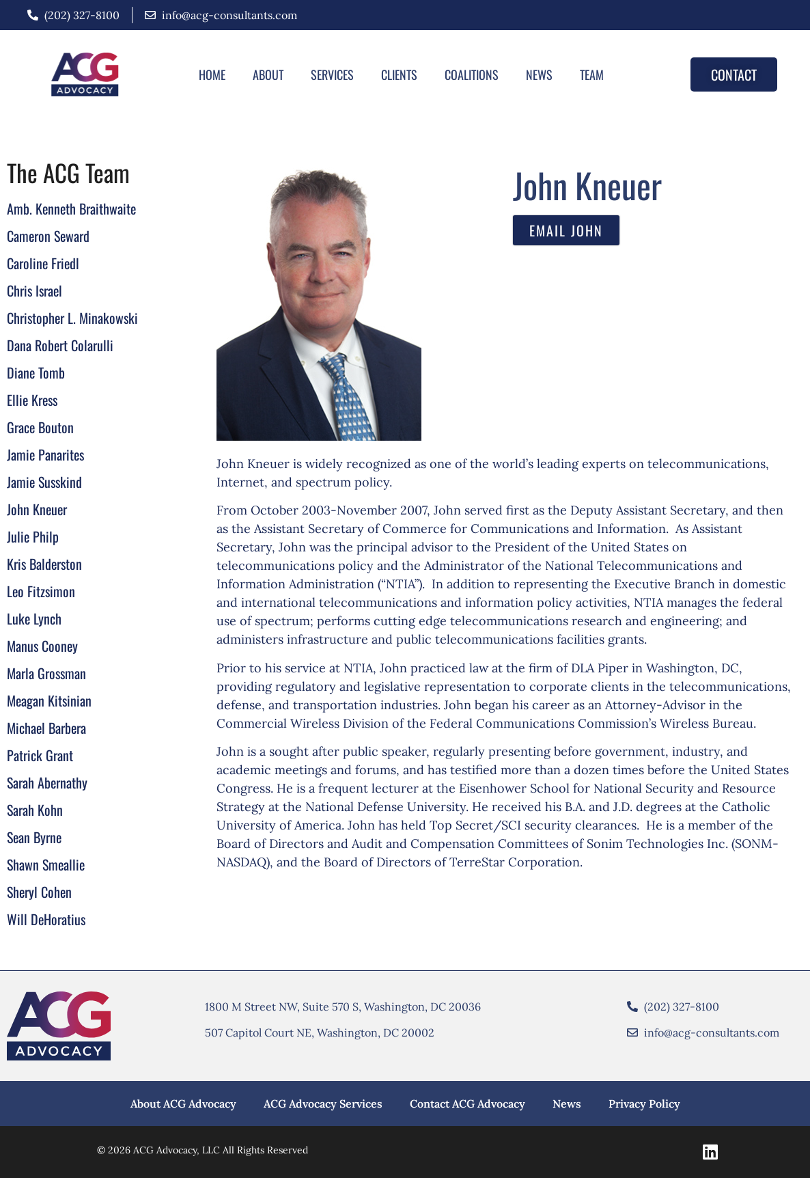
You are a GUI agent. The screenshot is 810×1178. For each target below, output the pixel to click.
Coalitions (472, 74)
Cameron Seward (48, 235)
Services (332, 74)
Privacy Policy (644, 1103)
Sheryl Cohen (39, 891)
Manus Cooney (42, 645)
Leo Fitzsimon (41, 591)
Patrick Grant (40, 755)
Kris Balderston (44, 563)
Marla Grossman (46, 673)
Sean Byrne (34, 837)
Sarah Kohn (35, 809)
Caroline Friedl (43, 263)
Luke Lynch (34, 618)
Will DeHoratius (46, 919)
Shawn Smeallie (46, 864)
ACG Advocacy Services (323, 1103)
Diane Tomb (36, 372)
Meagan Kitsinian (49, 700)
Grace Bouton (40, 427)
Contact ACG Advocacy (467, 1103)
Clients (399, 74)
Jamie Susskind (44, 481)
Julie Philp (33, 536)
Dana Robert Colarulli (60, 345)
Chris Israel (34, 290)
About (268, 74)
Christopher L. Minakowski (72, 317)
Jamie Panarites (45, 454)
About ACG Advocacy (183, 1103)
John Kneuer (37, 509)
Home (212, 74)
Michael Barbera (46, 727)
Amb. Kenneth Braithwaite (71, 208)
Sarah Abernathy (47, 782)
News (539, 74)
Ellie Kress (32, 399)
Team (592, 74)
